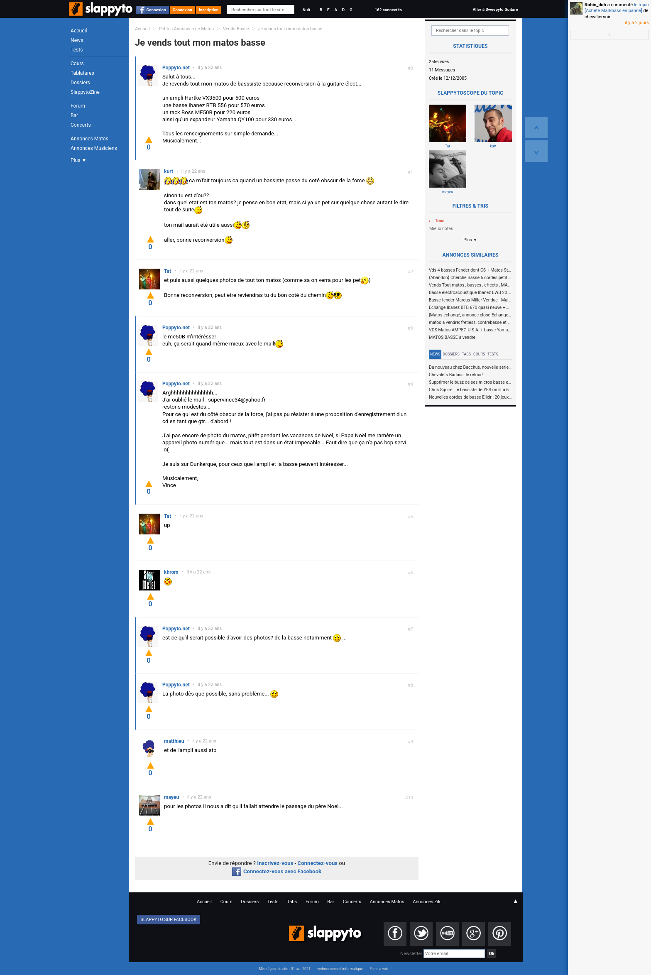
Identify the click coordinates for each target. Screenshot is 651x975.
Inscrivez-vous (275, 863)
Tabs (466, 354)
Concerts (81, 125)
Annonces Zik (427, 901)
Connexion (156, 9)
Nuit (306, 9)
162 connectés (387, 9)
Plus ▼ (78, 160)
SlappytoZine (85, 92)
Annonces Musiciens (94, 148)
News (77, 40)
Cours (77, 63)
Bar (74, 115)
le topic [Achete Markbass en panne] (617, 7)
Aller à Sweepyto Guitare (495, 9)
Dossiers (80, 83)
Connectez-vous (318, 863)
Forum (78, 106)
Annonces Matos (89, 139)
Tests (77, 50)
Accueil (79, 31)
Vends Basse (236, 29)
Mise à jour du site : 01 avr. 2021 (284, 969)
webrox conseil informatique (340, 969)
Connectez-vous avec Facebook (276, 871)
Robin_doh (595, 4)
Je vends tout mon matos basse (290, 29)
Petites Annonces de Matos (186, 29)
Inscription (209, 9)
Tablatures (82, 73)
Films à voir (379, 969)
